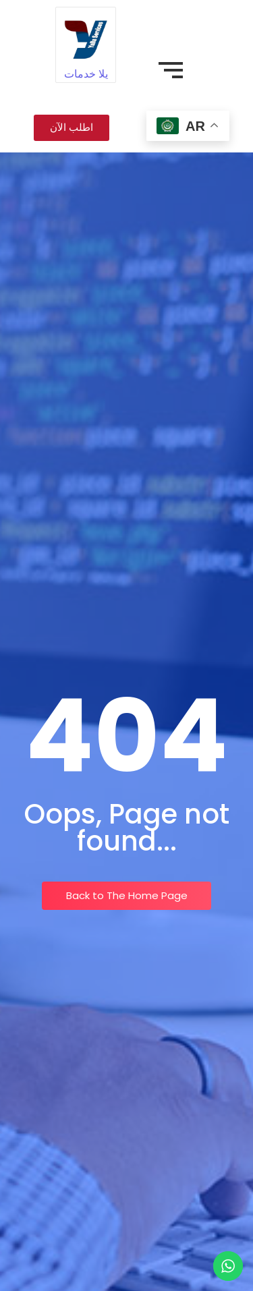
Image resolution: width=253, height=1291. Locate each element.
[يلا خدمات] (85, 36)
